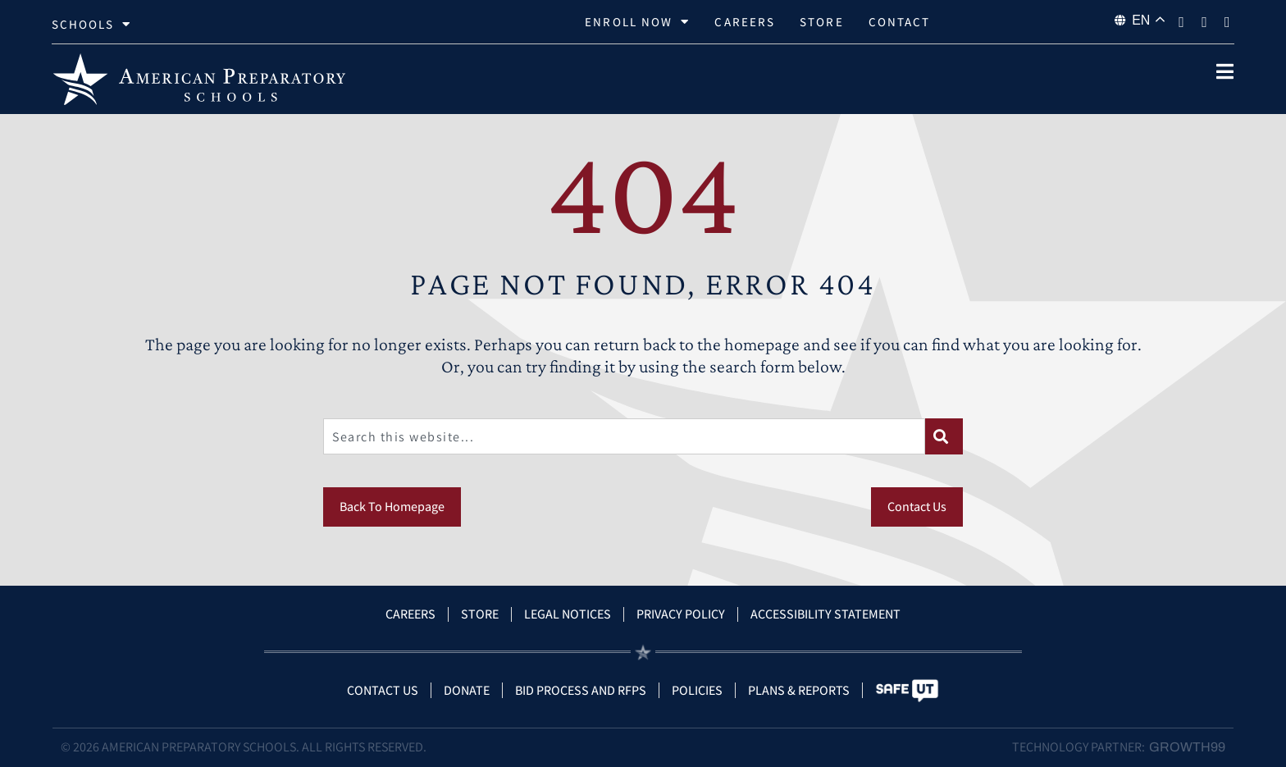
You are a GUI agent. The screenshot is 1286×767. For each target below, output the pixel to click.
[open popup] (1224, 71)
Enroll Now (637, 22)
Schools (92, 24)
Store (822, 22)
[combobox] (624, 436)
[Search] (944, 436)
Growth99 (1187, 747)
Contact (900, 22)
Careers (744, 22)
